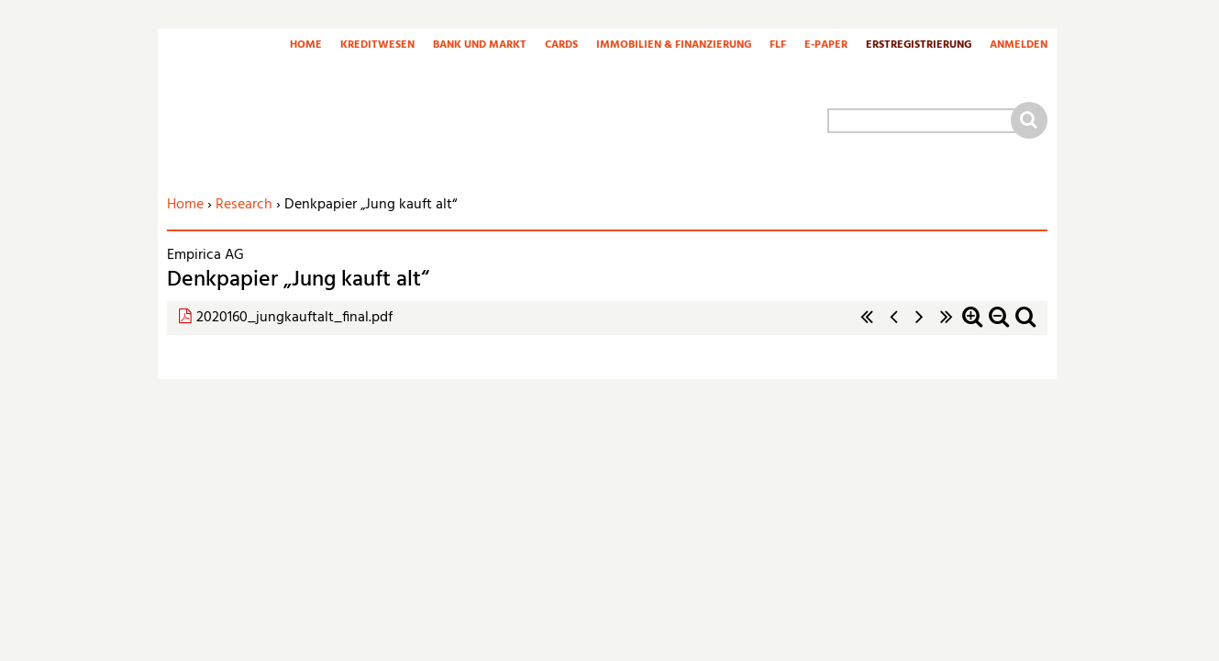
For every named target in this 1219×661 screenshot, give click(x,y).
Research (244, 205)
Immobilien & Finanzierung (673, 46)
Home (306, 46)
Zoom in (972, 326)
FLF (778, 46)
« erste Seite (867, 326)
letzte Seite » (947, 326)
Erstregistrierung (918, 46)
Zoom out (999, 326)
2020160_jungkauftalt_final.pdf (294, 318)
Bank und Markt (479, 46)
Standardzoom (1025, 326)
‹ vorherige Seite (893, 326)
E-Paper (826, 46)
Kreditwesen (377, 46)
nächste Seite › (920, 326)
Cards (561, 46)
